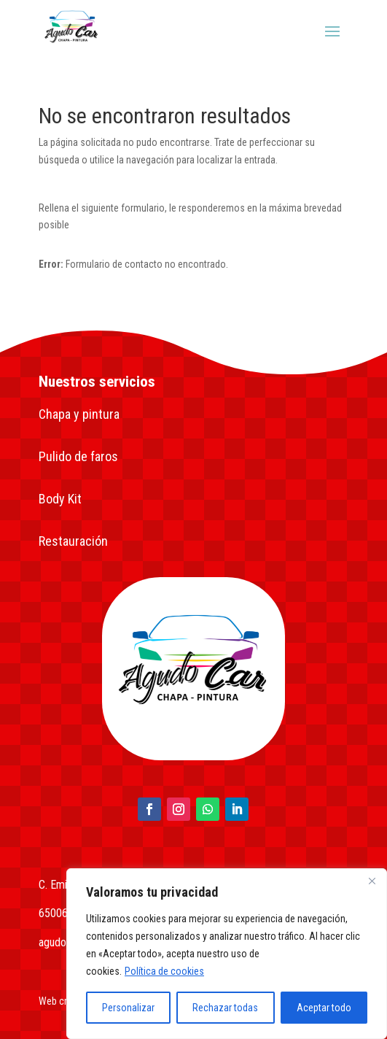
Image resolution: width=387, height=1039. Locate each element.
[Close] (371, 880)
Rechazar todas (225, 1007)
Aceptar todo (324, 1007)
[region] (226, 953)
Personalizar (128, 1007)
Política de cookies (164, 971)
